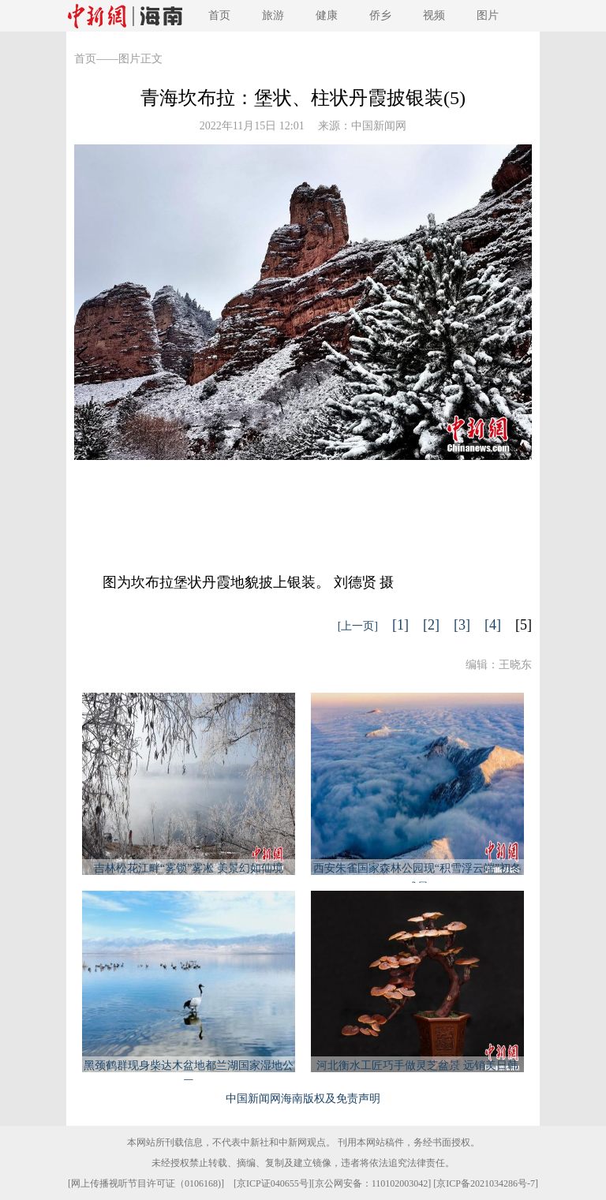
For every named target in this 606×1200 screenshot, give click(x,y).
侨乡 (380, 15)
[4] (492, 625)
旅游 (273, 15)
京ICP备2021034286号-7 (485, 1183)
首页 (219, 15)
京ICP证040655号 (273, 1183)
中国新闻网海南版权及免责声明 (303, 1099)
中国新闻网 (378, 126)
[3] (462, 625)
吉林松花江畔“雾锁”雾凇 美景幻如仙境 (188, 868)
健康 (327, 15)
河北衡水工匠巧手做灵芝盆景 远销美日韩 (417, 1065)
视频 (434, 15)
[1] (400, 625)
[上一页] (358, 626)
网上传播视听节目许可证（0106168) (146, 1183)
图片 (488, 15)
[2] (431, 625)
